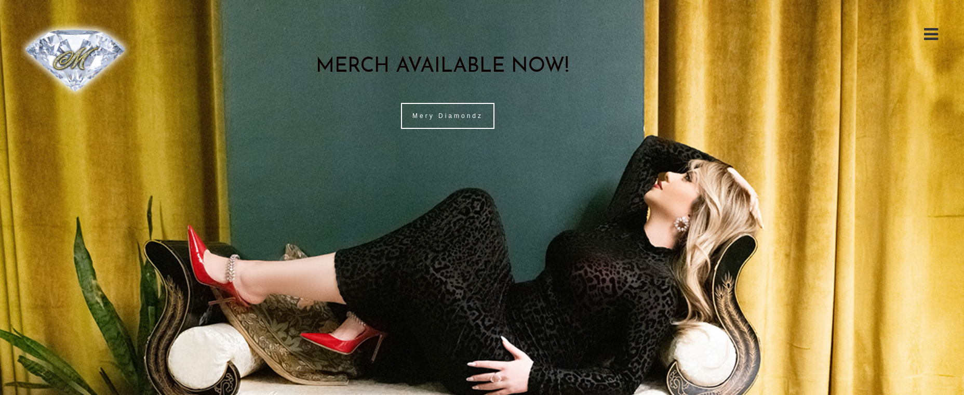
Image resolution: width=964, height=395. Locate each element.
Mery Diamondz (447, 116)
